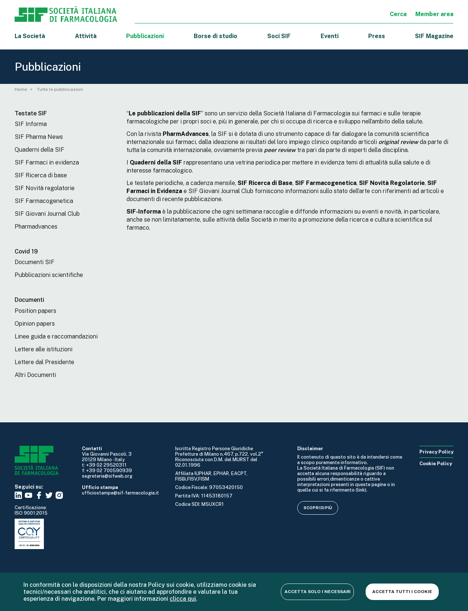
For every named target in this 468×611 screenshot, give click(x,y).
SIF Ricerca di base (41, 175)
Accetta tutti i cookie (402, 591)
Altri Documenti (35, 374)
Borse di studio (215, 36)
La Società (30, 36)
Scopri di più (317, 508)
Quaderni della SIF (39, 149)
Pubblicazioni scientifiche (49, 274)
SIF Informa (31, 124)
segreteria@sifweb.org (107, 476)
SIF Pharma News (39, 136)
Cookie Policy (435, 463)
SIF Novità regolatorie (45, 188)
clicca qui (183, 598)
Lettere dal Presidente (44, 362)
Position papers (35, 310)
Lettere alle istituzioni (43, 349)
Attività (86, 36)
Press (376, 36)
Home (21, 89)
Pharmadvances (36, 226)
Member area (434, 14)
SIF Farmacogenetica (44, 200)
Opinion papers (35, 323)
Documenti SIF (34, 262)
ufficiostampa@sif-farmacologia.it (120, 493)
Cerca (398, 14)
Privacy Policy (436, 452)
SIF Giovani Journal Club (47, 213)
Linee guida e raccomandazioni (56, 336)
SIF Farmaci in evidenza (47, 162)
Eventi (330, 36)
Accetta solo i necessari (317, 591)
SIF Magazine (434, 36)
